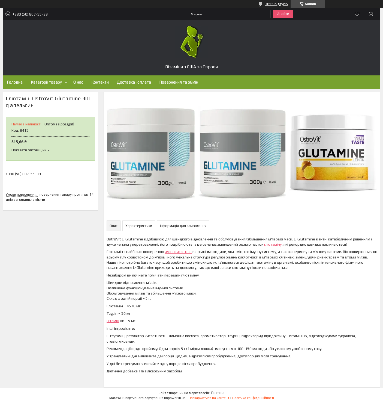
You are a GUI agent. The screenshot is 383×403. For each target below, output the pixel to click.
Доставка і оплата (134, 82)
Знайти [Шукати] (283, 14)
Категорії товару (46, 82)
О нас (78, 82)
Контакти (100, 82)
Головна (15, 82)
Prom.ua (217, 393)
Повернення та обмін (178, 82)
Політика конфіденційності (253, 398)
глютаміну (273, 244)
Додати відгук (357, 14)
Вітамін (113, 321)
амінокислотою (178, 251)
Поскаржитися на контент (209, 398)
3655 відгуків (276, 4)
